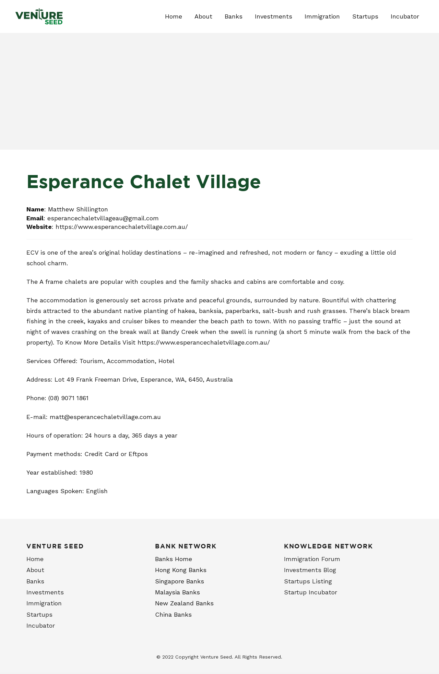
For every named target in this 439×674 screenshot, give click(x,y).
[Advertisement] (219, 98)
